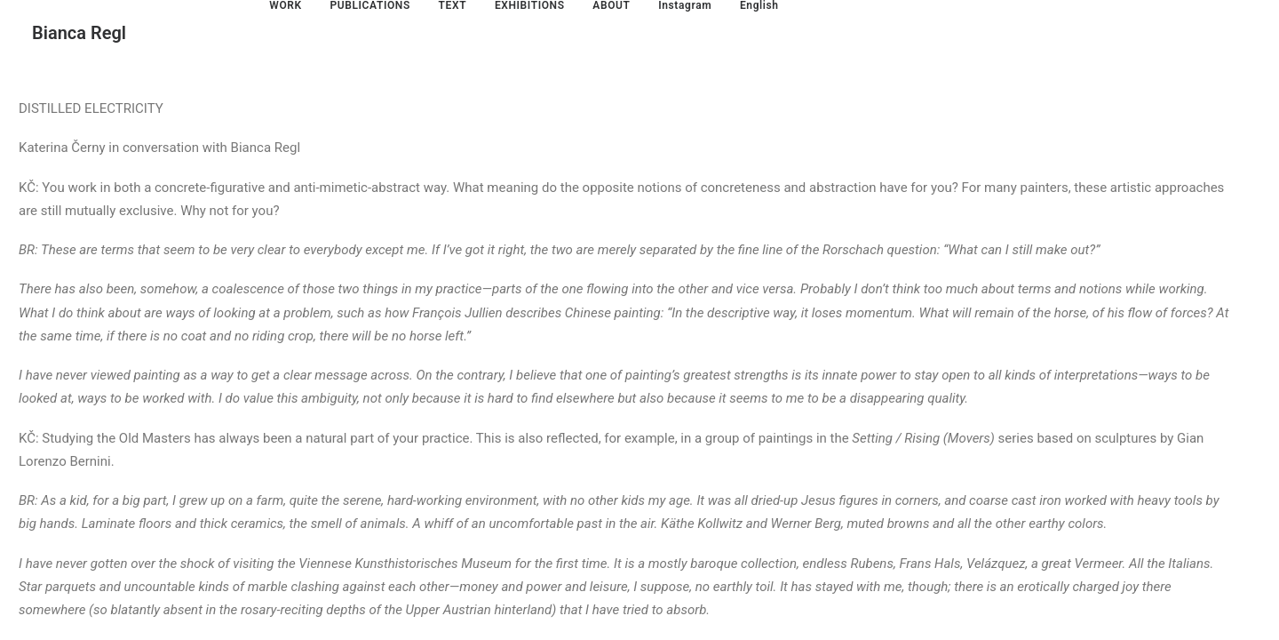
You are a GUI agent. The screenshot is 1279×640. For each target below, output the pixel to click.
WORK (285, 5)
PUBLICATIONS (369, 5)
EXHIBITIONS (530, 5)
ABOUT (611, 5)
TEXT (453, 5)
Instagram (684, 5)
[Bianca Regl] (79, 33)
